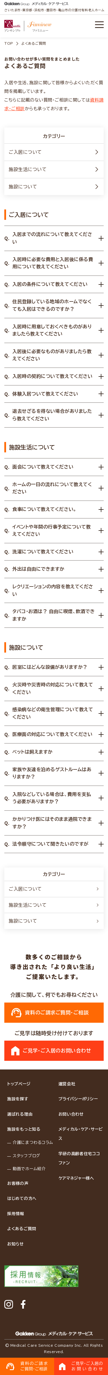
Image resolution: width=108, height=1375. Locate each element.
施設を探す (18, 1099)
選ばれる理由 (20, 1114)
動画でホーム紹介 (29, 1169)
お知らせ (15, 1244)
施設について (54, 186)
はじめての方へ (22, 1198)
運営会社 (66, 1084)
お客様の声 (18, 1183)
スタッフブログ (26, 1156)
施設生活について (54, 169)
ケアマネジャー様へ (76, 1178)
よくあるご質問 (21, 1229)
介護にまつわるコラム (33, 1142)
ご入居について (54, 152)
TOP (8, 43)
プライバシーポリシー (78, 1099)
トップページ (18, 1084)
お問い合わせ (71, 1114)
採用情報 (15, 1214)
